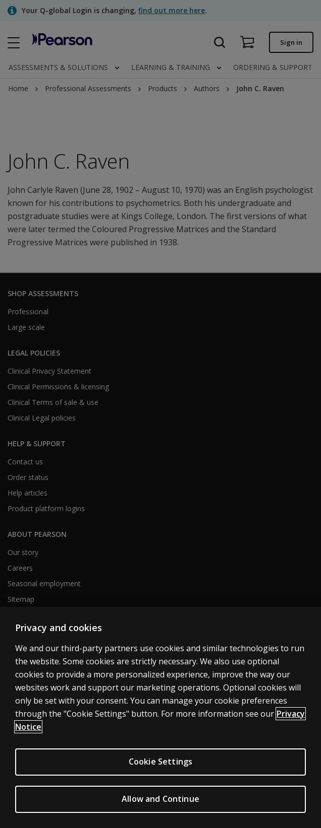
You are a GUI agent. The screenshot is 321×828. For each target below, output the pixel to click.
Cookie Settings (160, 761)
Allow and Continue (160, 798)
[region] (160, 717)
